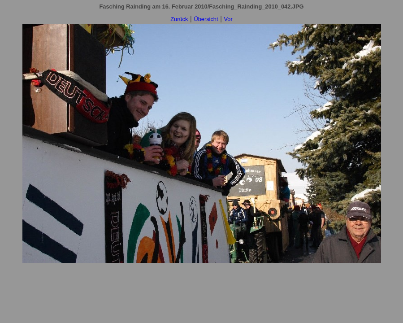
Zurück (179, 19)
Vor (228, 19)
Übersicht (206, 19)
